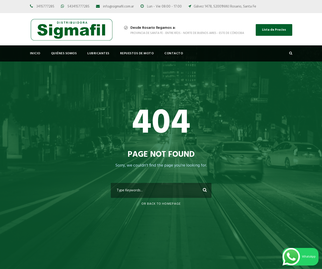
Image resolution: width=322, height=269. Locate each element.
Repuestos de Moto (137, 53)
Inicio (35, 53)
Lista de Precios (274, 29)
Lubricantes (98, 53)
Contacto (173, 53)
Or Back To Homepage (161, 204)
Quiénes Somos (64, 53)
